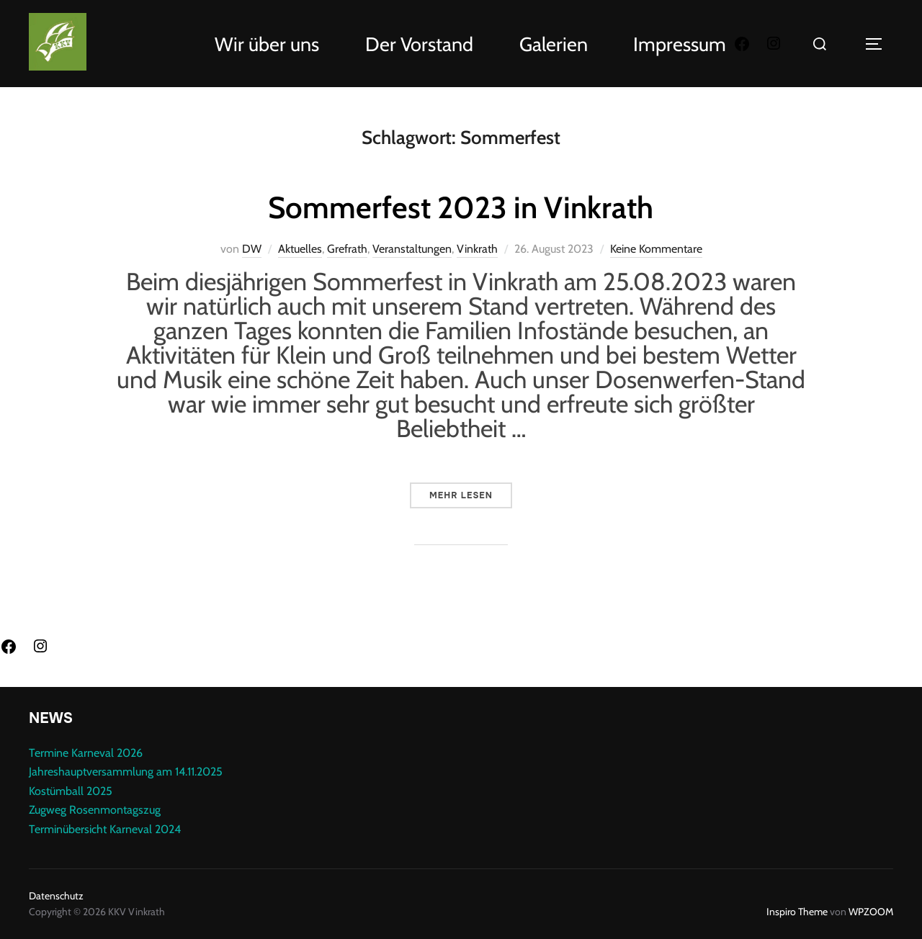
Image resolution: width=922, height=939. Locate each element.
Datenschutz (56, 895)
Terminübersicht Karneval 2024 (105, 829)
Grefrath (347, 249)
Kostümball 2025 (70, 791)
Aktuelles (300, 249)
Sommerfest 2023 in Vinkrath (460, 207)
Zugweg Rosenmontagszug (95, 810)
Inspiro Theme (797, 911)
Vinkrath (477, 249)
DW (251, 249)
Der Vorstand (419, 44)
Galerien (553, 44)
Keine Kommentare (656, 249)
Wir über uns (267, 44)
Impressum (679, 44)
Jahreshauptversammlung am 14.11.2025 (126, 771)
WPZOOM (871, 911)
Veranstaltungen (412, 249)
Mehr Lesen (470, 491)
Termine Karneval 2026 (86, 753)
